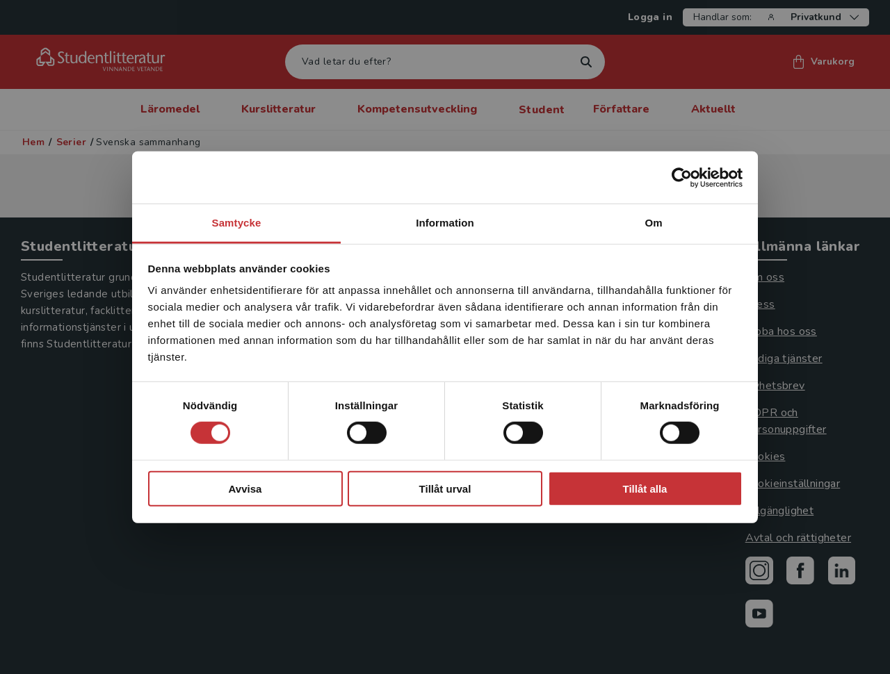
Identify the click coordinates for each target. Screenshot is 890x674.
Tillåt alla (645, 489)
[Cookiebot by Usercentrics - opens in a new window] (682, 177)
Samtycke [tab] (236, 223)
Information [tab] (445, 223)
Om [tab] (653, 223)
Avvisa (245, 489)
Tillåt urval (445, 489)
